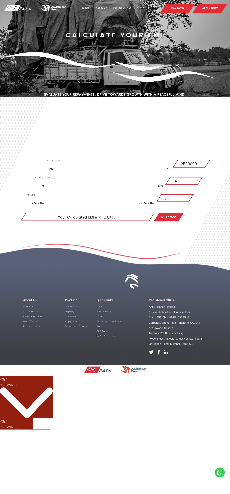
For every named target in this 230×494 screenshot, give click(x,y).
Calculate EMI (72, 325)
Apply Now (71, 330)
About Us (101, 7)
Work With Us (30, 330)
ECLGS (100, 325)
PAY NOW (177, 8)
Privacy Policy (103, 320)
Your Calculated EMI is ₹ (79, 217)
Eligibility (69, 320)
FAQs (99, 315)
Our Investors (30, 320)
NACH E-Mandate (106, 345)
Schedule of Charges (77, 335)
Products (84, 7)
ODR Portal (102, 340)
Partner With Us (31, 335)
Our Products (72, 315)
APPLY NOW (210, 8)
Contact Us (143, 7)
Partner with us (122, 7)
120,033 (108, 217)
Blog (98, 335)
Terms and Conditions (108, 330)
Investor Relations (33, 325)
